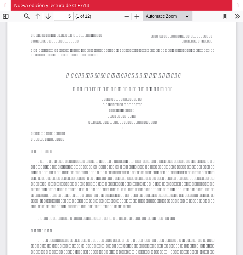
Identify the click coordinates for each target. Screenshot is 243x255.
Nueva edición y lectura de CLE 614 (51, 5)
